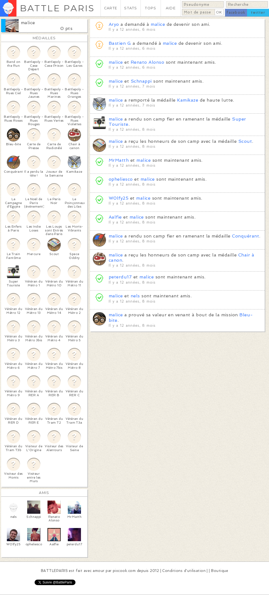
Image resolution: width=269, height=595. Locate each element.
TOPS (150, 8)
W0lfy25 (118, 198)
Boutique (219, 571)
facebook (235, 12)
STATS (130, 8)
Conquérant (245, 236)
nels (135, 295)
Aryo (114, 24)
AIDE (171, 8)
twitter (258, 12)
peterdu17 (120, 277)
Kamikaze (187, 100)
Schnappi (141, 81)
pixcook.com (124, 571)
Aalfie (115, 217)
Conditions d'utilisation (184, 571)
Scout (245, 141)
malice (28, 22)
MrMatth (119, 160)
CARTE (110, 8)
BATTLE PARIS (57, 8)
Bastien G (121, 43)
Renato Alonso (147, 62)
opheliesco (121, 179)
